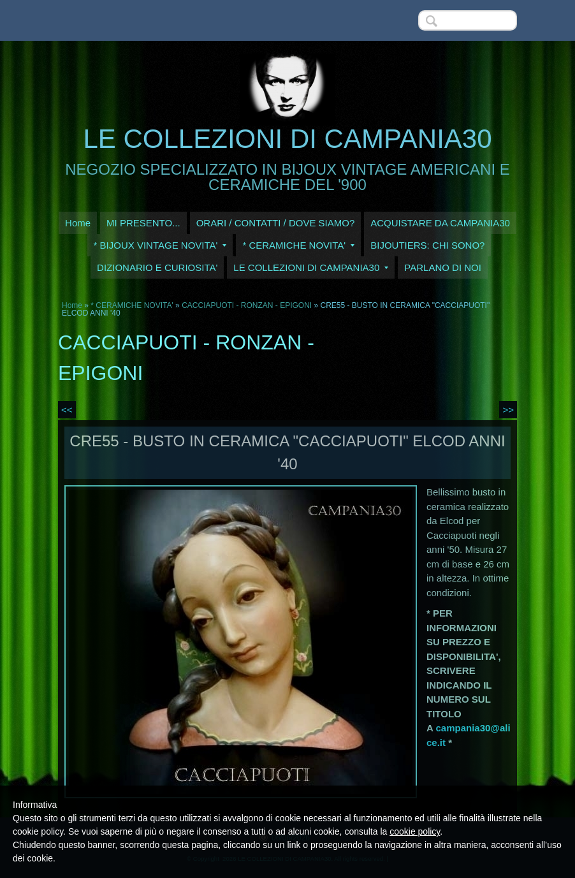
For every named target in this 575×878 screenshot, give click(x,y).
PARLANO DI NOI (442, 267)
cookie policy (414, 831)
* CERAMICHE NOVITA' (298, 245)
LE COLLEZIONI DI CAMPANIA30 (287, 139)
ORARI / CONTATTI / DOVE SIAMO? (275, 222)
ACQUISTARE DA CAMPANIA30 (440, 222)
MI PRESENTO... (143, 222)
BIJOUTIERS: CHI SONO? (427, 245)
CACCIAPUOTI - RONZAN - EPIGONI (247, 305)
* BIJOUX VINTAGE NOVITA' (160, 245)
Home (78, 222)
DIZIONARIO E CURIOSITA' (157, 267)
